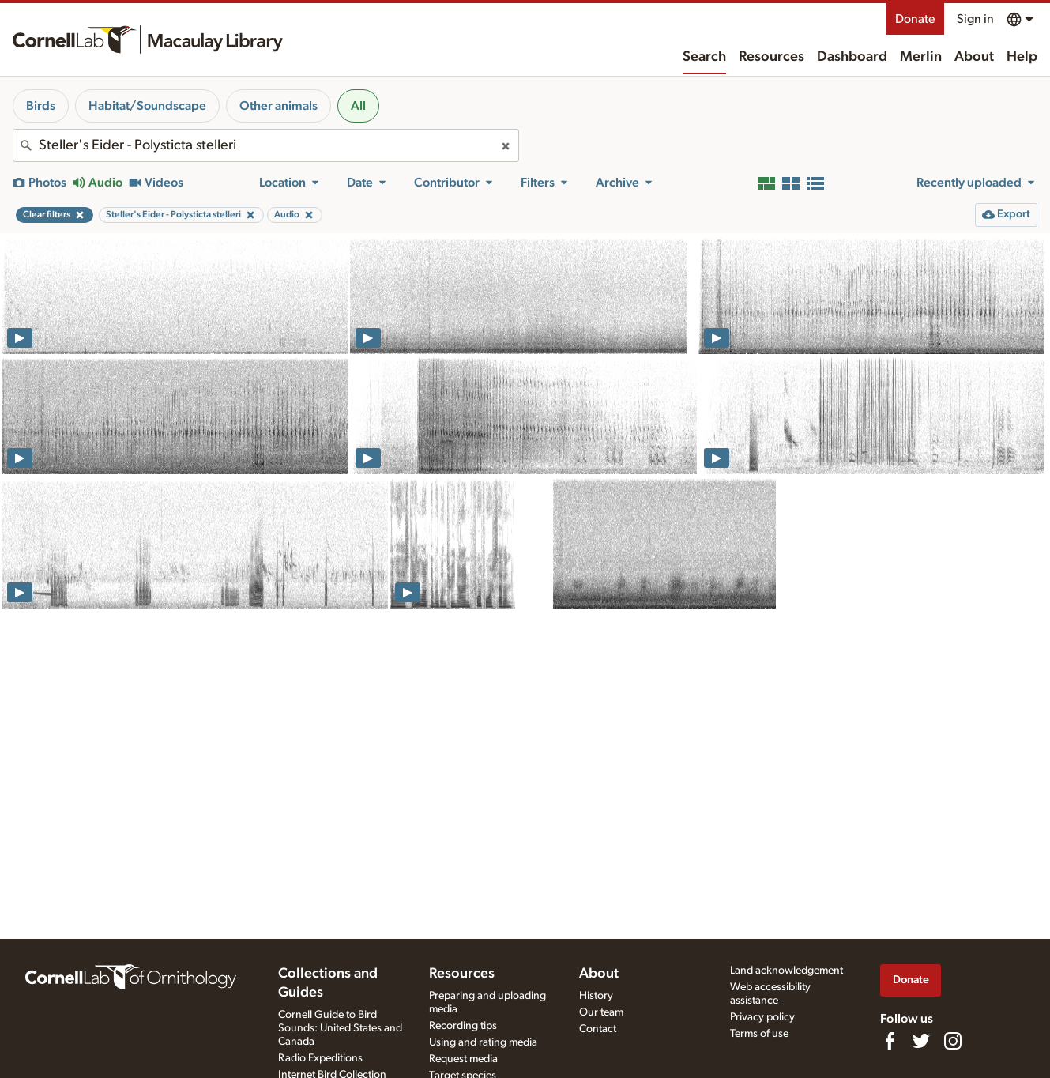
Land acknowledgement (786, 970)
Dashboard (852, 57)
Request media (463, 1059)
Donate (915, 19)
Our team (601, 1012)
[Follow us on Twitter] (921, 1040)
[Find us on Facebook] (889, 1040)
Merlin (921, 57)
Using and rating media (483, 1042)
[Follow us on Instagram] (952, 1040)
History (596, 995)
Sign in (975, 19)
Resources (771, 57)
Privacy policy (762, 1017)
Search (704, 57)
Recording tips (463, 1025)
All (358, 106)
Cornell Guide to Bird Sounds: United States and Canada (340, 1028)
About (974, 57)
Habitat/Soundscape (147, 106)
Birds (40, 106)
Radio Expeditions (320, 1058)
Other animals (278, 106)
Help (1022, 57)
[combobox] (266, 145)
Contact (597, 1029)
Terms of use (759, 1033)
